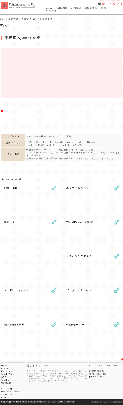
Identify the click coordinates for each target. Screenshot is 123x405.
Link (4, 397)
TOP (2, 19)
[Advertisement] (20, 265)
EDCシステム (97, 377)
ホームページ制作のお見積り (76, 8)
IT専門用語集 (96, 371)
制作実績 (13, 19)
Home (4, 365)
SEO (4, 377)
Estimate (7, 371)
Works (5, 380)
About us (7, 394)
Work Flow (8, 374)
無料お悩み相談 (98, 374)
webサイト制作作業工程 (91, 8)
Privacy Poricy (10, 391)
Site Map (7, 388)
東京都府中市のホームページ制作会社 (50, 8)
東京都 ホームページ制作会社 (107, 402)
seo (104, 8)
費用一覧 (63, 8)
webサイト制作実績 (51, 11)
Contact (6, 383)
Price (4, 368)
